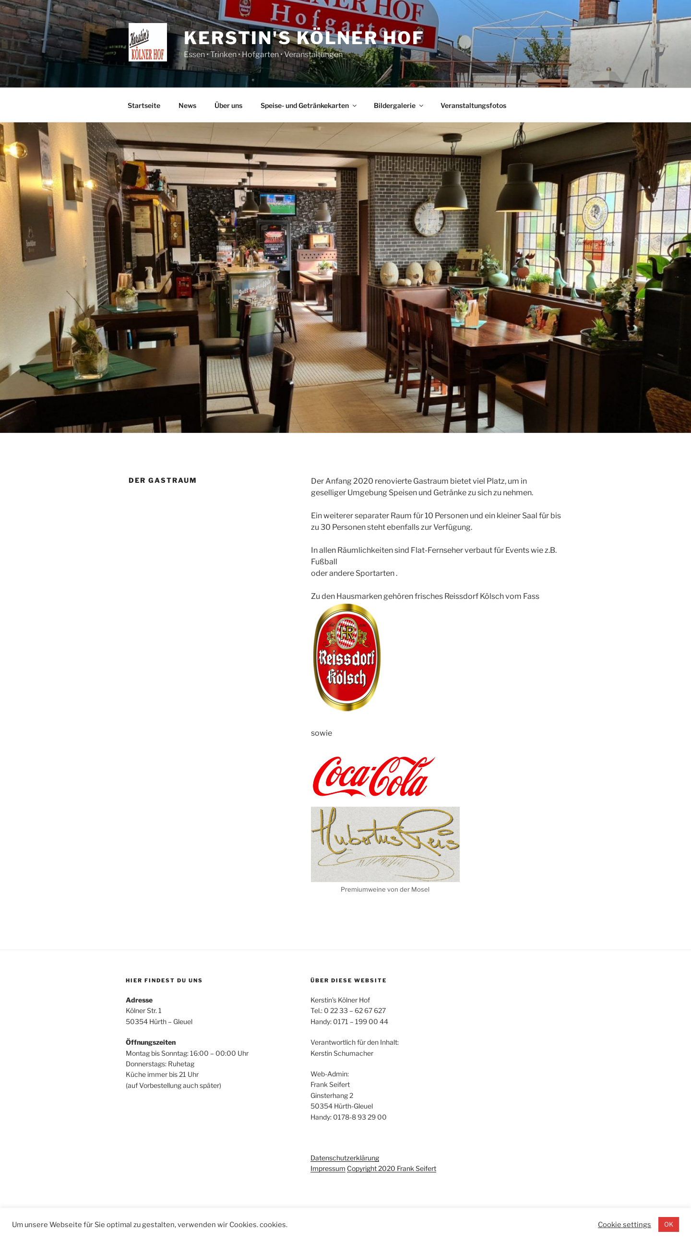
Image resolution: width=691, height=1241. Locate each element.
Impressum (328, 1168)
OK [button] (668, 1224)
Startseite (144, 105)
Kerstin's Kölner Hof (304, 37)
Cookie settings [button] (624, 1224)
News (187, 105)
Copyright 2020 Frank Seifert (391, 1168)
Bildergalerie (399, 105)
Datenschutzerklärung (344, 1158)
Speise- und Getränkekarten (309, 105)
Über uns (228, 105)
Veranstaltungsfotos (473, 105)
